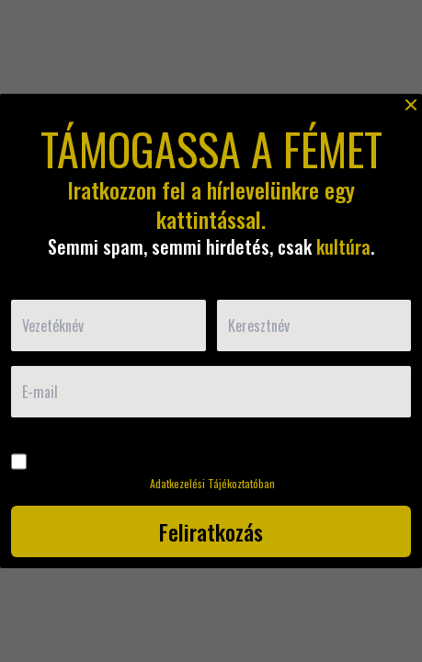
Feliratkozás (211, 531)
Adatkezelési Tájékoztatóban (212, 483)
